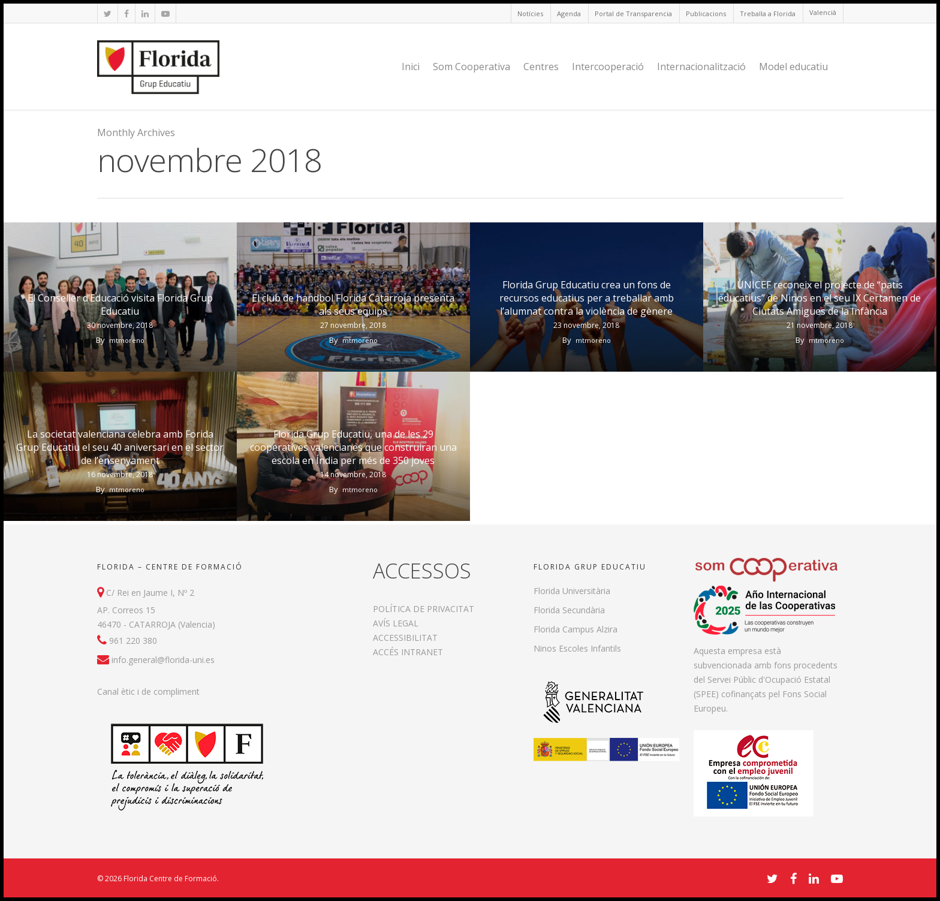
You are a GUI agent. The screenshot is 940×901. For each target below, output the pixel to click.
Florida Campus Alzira (575, 629)
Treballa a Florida (768, 13)
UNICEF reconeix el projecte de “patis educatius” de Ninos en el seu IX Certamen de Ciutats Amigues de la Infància (819, 298)
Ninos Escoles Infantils (577, 648)
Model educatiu (793, 66)
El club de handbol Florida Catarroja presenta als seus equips (353, 304)
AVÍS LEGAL (395, 623)
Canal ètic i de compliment (148, 691)
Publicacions (706, 13)
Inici (411, 66)
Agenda (569, 13)
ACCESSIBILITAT (405, 637)
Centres (541, 66)
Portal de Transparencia (633, 13)
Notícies (530, 13)
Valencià (822, 12)
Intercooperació (608, 66)
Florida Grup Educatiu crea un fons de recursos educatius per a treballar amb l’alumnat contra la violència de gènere (586, 298)
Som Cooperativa (471, 66)
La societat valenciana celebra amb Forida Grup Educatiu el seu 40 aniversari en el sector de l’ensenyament (120, 447)
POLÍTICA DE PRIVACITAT (423, 608)
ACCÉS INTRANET (408, 652)
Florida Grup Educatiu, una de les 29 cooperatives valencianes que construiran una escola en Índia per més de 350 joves (353, 447)
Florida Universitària (572, 590)
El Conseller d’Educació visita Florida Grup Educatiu (120, 304)
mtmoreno (126, 340)
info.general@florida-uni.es (163, 659)
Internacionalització (701, 66)
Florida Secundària (569, 610)
